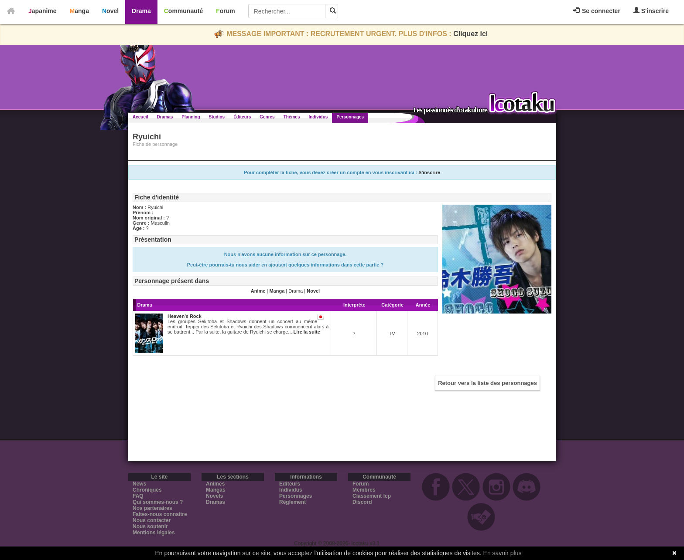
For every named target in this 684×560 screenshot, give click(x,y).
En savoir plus (502, 553)
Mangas (216, 490)
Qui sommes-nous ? (158, 502)
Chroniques (147, 490)
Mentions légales (154, 533)
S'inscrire (651, 10)
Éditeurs (242, 117)
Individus (318, 117)
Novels (214, 496)
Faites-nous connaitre (160, 514)
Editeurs (289, 484)
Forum (225, 10)
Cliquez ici (470, 33)
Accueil (140, 117)
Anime (258, 290)
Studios (217, 117)
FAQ (138, 496)
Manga (79, 10)
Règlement (292, 502)
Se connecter (596, 10)
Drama (141, 10)
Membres (364, 490)
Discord (362, 502)
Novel (110, 10)
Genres (267, 117)
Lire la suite (307, 331)
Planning (190, 117)
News (139, 484)
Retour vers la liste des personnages (487, 383)
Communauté (183, 10)
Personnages (350, 117)
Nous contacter (152, 520)
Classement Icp (371, 496)
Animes (215, 484)
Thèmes (292, 117)
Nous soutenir (150, 526)
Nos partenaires (152, 508)
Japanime (42, 10)
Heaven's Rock (185, 316)
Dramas (165, 117)
